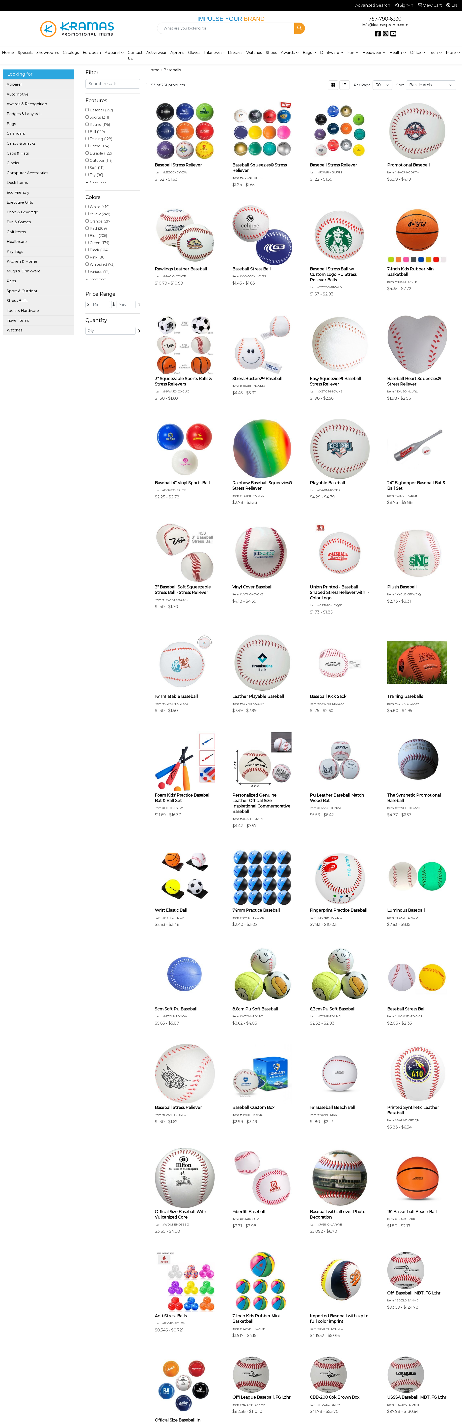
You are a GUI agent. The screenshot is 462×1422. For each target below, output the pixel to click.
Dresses (235, 52)
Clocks (13, 163)
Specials (25, 52)
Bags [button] (307, 52)
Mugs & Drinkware (23, 271)
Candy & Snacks (21, 143)
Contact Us (135, 55)
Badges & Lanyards (24, 114)
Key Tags (15, 251)
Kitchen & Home (22, 261)
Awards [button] (288, 52)
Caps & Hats (18, 153)
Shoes (271, 52)
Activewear (156, 52)
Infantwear (214, 52)
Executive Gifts (20, 202)
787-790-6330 (385, 19)
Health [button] (395, 52)
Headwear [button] (371, 52)
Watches (254, 52)
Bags (11, 124)
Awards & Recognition (27, 104)
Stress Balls (17, 300)
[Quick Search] (226, 28)
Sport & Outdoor (22, 291)
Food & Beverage (22, 212)
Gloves (194, 52)
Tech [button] (433, 52)
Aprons (177, 52)
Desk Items (17, 182)
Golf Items (16, 232)
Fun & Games (19, 222)
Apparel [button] (112, 52)
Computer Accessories (27, 173)
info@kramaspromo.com (385, 25)
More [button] (451, 52)
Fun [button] (350, 52)
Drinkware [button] (329, 52)
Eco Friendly (18, 192)
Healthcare (17, 241)
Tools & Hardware (23, 310)
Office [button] (415, 52)
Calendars (16, 133)
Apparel (14, 84)
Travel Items (18, 320)
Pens (11, 281)
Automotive (17, 94)
